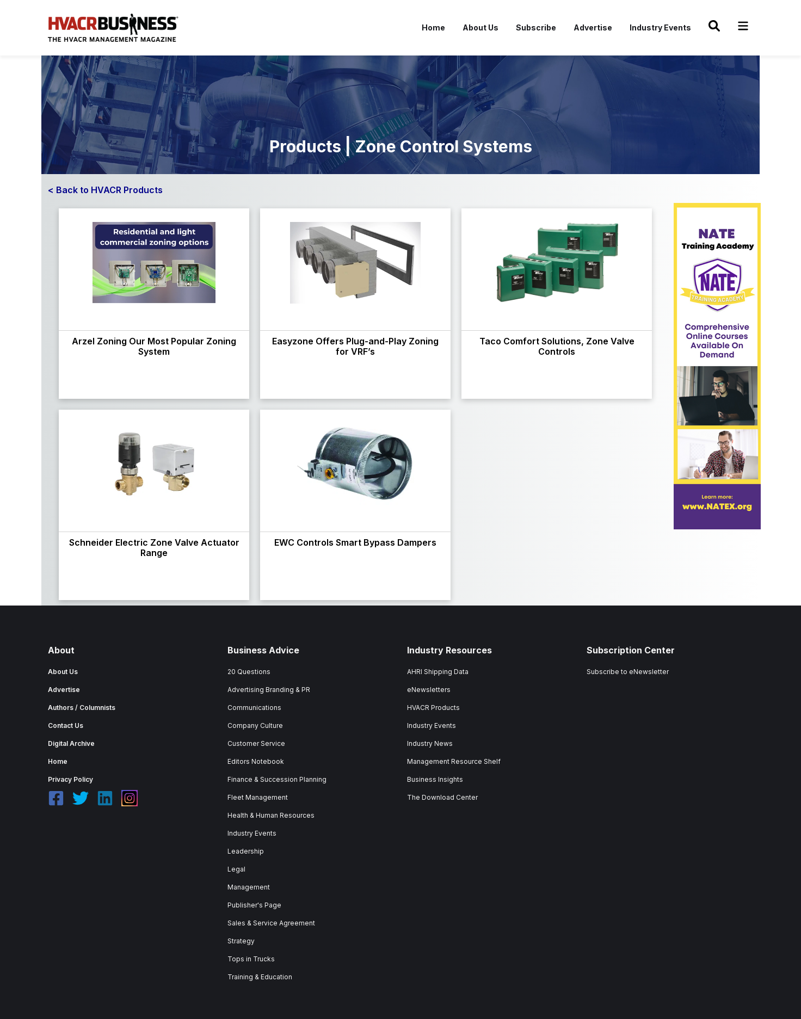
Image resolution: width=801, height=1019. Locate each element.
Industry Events (660, 27)
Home (433, 27)
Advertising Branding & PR (268, 689)
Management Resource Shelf (454, 761)
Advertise (593, 27)
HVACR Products (433, 707)
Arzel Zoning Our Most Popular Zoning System (154, 346)
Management (248, 887)
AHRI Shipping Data (438, 672)
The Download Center (442, 797)
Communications (254, 707)
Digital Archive (71, 743)
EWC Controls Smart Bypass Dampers (355, 542)
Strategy (241, 941)
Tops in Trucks (251, 959)
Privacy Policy (70, 779)
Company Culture (255, 725)
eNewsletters (429, 689)
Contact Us (65, 725)
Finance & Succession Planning (276, 779)
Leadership (245, 851)
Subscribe (536, 27)
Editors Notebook (255, 761)
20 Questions (248, 672)
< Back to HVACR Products (105, 189)
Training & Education (259, 977)
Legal (236, 869)
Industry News (430, 743)
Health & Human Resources (271, 815)
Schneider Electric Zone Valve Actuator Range (154, 547)
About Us (480, 27)
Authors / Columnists (81, 707)
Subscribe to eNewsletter (628, 672)
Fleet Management (257, 797)
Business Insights (435, 779)
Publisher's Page (254, 905)
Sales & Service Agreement (271, 923)
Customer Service (256, 743)
